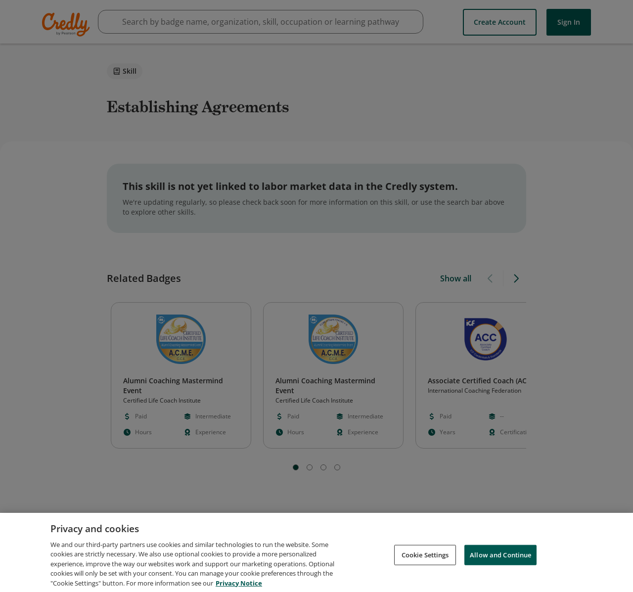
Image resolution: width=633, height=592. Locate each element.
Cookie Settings (425, 560)
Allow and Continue (500, 560)
